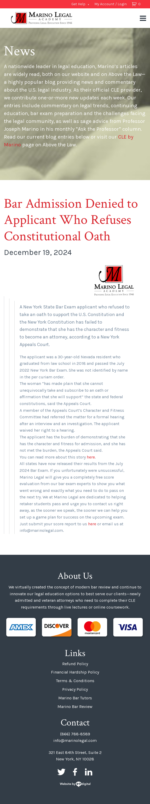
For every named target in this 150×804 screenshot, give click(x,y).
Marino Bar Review (75, 706)
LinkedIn (88, 772)
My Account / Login (110, 4)
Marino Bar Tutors (75, 697)
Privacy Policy (75, 689)
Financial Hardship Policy (75, 672)
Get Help (78, 4)
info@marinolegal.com (75, 740)
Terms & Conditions (75, 680)
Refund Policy (75, 663)
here (91, 457)
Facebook (75, 772)
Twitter (61, 772)
